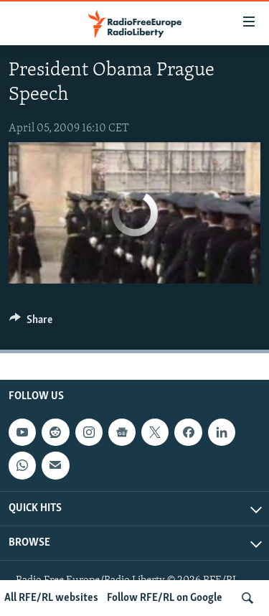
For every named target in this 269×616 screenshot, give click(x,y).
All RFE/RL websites (51, 598)
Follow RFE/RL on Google (164, 598)
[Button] (30, 323)
